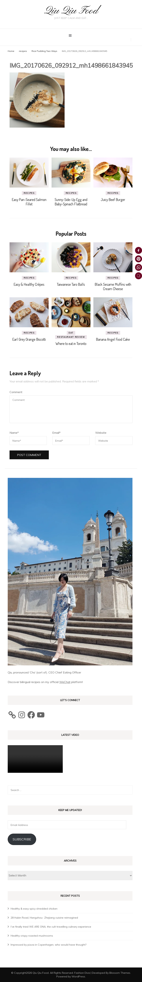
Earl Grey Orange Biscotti (29, 339)
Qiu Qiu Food (71, 11)
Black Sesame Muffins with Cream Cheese (113, 286)
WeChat (64, 682)
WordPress (78, 976)
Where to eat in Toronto (71, 343)
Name (14, 432)
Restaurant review (71, 337)
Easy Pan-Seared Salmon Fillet (29, 201)
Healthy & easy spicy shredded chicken (34, 908)
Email (56, 432)
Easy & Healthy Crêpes (29, 284)
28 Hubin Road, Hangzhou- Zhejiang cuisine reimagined (44, 917)
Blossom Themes (119, 972)
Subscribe (22, 839)
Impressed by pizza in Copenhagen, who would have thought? (48, 944)
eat (71, 333)
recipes (23, 50)
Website (100, 432)
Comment (16, 392)
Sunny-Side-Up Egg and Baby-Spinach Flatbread (71, 201)
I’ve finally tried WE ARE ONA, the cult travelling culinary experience (51, 926)
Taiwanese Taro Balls (71, 284)
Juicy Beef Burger (113, 199)
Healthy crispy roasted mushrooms (32, 935)
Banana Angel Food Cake (113, 339)
